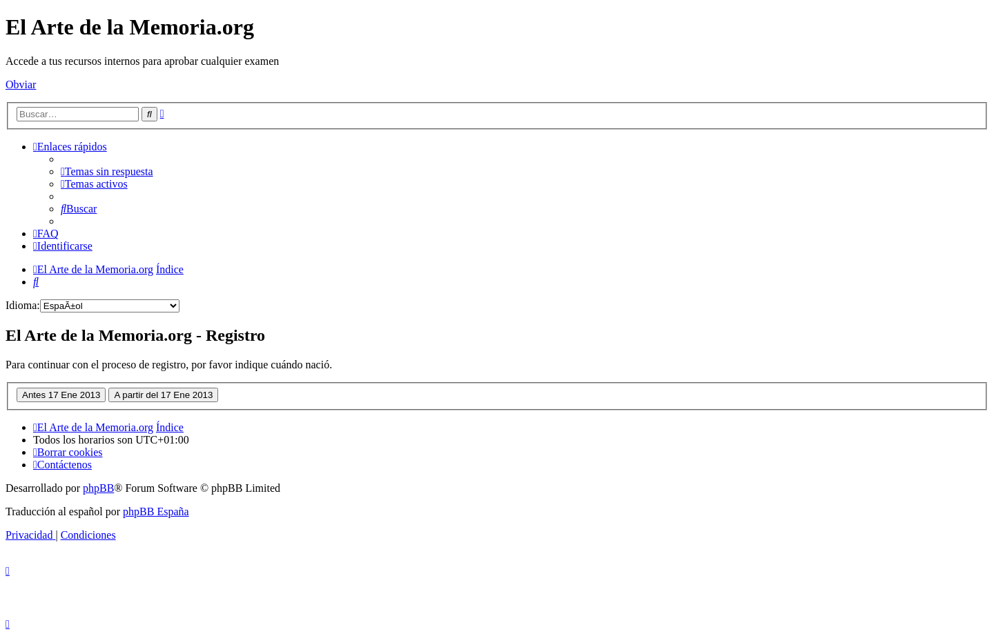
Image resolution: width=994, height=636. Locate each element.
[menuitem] (107, 171)
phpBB (98, 488)
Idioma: (23, 305)
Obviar (21, 84)
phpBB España (156, 511)
